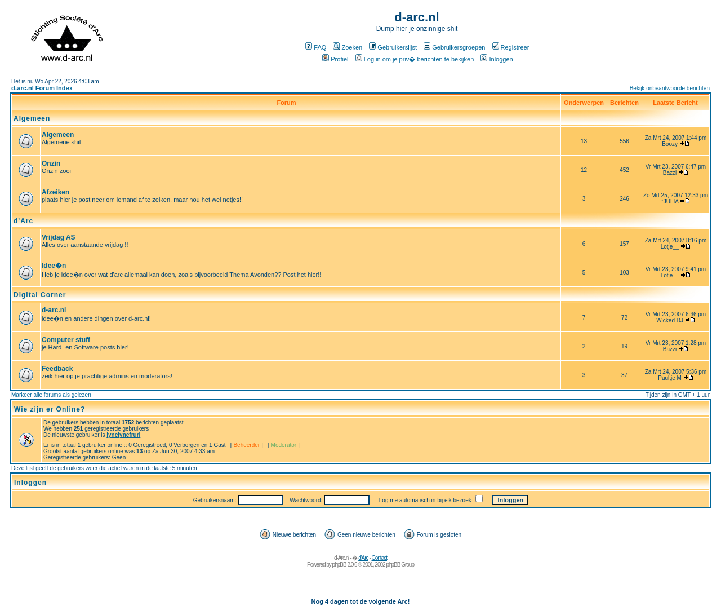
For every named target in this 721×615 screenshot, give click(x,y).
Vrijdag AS (58, 237)
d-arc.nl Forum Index (42, 88)
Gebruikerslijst (393, 47)
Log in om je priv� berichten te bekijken (414, 59)
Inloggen (496, 59)
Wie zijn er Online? (49, 409)
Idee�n (54, 265)
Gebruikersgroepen (454, 47)
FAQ (315, 47)
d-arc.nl (54, 310)
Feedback (57, 369)
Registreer (510, 47)
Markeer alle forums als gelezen (51, 395)
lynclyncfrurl (123, 435)
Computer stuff (66, 340)
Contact (379, 558)
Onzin (51, 163)
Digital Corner (40, 295)
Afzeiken (55, 192)
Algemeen (32, 118)
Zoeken (347, 47)
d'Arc (23, 221)
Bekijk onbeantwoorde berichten (670, 88)
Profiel (335, 59)
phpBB (339, 564)
